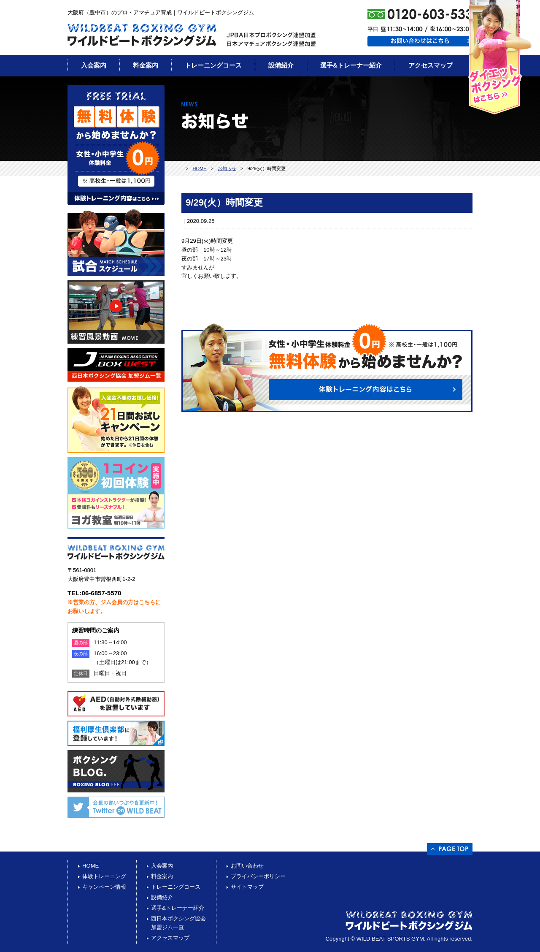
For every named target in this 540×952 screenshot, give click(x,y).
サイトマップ (247, 887)
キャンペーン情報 (104, 887)
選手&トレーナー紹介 (351, 65)
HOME (199, 168)
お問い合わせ (247, 865)
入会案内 (93, 65)
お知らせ (227, 168)
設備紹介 (281, 65)
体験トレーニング (104, 876)
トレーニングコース (213, 65)
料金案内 (145, 65)
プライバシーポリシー (258, 876)
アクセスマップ (430, 65)
